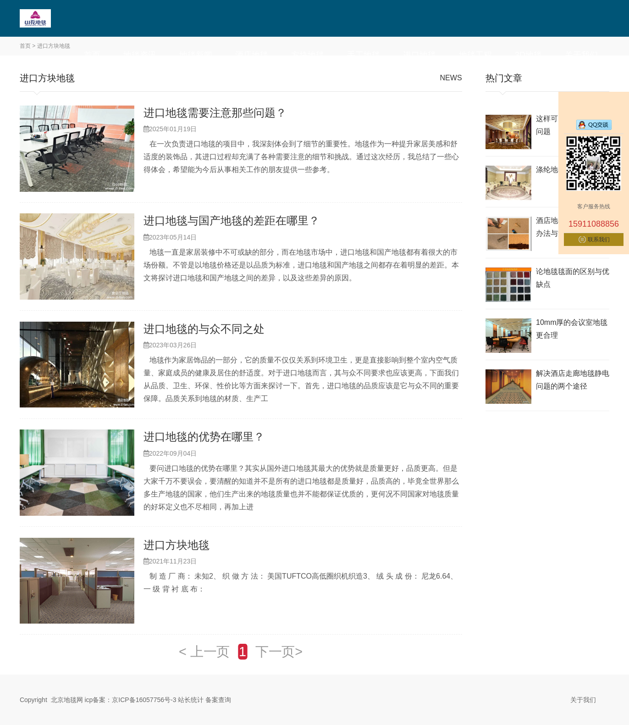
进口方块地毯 (176, 545)
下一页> (279, 652)
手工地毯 (363, 55)
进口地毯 (419, 55)
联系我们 (599, 239)
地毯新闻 (195, 55)
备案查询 (218, 699)
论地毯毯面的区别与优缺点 (572, 278)
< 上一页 (204, 652)
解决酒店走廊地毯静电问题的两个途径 (572, 379)
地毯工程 (475, 55)
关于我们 (581, 55)
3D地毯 (528, 55)
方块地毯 (307, 55)
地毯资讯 (139, 55)
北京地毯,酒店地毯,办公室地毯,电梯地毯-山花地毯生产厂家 (63, 18)
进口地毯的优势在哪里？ (204, 436)
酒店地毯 (251, 55)
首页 (92, 55)
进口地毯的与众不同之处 (204, 329)
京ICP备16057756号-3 (144, 699)
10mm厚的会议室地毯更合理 (571, 328)
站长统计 (191, 699)
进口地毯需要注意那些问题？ (215, 112)
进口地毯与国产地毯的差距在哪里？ (231, 220)
